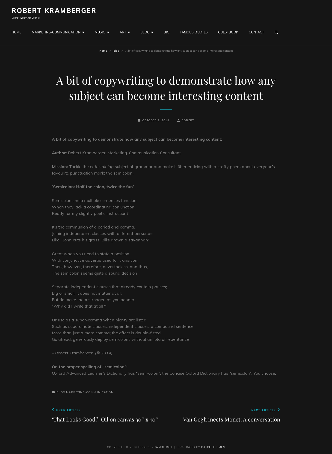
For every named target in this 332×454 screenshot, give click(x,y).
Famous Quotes (194, 32)
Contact (256, 32)
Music (100, 32)
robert (188, 120)
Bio (166, 32)
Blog (144, 32)
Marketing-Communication (56, 32)
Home (16, 32)
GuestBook (228, 32)
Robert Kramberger (54, 10)
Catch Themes (213, 447)
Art (123, 32)
